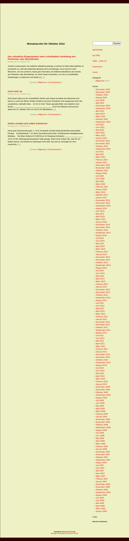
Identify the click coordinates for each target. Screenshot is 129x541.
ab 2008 (96, 55)
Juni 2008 (100, 435)
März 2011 (100, 346)
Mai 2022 (100, 130)
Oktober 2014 (102, 230)
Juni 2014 (100, 241)
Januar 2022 (101, 138)
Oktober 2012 (102, 295)
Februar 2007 (102, 479)
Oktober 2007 (102, 457)
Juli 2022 (100, 124)
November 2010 (103, 357)
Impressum (97, 66)
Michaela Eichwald (68, 532)
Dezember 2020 (103, 165)
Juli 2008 (100, 433)
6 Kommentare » (55, 114)
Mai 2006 (100, 503)
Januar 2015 (101, 222)
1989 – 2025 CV (100, 61)
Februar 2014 (102, 251)
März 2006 (100, 508)
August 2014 (101, 235)
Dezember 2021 (103, 141)
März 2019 (100, 192)
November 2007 (103, 454)
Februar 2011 (102, 349)
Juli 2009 (100, 400)
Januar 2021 (101, 162)
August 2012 (101, 300)
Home (95, 72)
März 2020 (100, 184)
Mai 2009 (100, 406)
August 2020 (101, 173)
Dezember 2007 (103, 452)
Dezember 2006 (103, 484)
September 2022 (103, 122)
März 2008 (100, 443)
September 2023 (103, 108)
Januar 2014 (101, 254)
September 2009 (103, 395)
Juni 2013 (100, 273)
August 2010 (101, 365)
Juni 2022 (100, 127)
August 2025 (101, 97)
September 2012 (103, 297)
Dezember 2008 (103, 419)
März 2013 (100, 281)
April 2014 (100, 246)
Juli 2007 (100, 465)
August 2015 (101, 208)
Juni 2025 (100, 100)
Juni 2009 (100, 403)
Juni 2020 (100, 178)
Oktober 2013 (102, 262)
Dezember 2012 (103, 289)
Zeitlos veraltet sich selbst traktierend (27, 123)
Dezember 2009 (103, 387)
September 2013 (103, 265)
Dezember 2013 (103, 257)
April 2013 (100, 279)
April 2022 (100, 132)
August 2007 (101, 462)
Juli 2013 (100, 270)
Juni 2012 (100, 306)
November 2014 (103, 227)
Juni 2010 (100, 370)
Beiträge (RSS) (56, 533)
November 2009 (103, 389)
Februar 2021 (102, 160)
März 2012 (100, 314)
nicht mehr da (15, 91)
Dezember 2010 (103, 354)
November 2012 (103, 292)
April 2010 (100, 376)
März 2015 (100, 219)
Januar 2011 (101, 352)
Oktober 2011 (102, 327)
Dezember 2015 (103, 200)
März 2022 (100, 135)
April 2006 (100, 506)
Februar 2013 (102, 284)
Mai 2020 (100, 181)
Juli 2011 (100, 335)
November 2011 (103, 324)
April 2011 (100, 343)
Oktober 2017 (102, 195)
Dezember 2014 (103, 224)
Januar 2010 (101, 384)
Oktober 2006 (102, 489)
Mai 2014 (100, 243)
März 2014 (100, 249)
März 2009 (100, 411)
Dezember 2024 (103, 105)
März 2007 (100, 476)
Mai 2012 (100, 308)
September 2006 (103, 492)
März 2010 (100, 379)
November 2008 (103, 422)
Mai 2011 (100, 341)
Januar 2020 (101, 189)
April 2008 (100, 441)
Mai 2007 (100, 471)
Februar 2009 (102, 414)
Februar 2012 (102, 316)
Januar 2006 (101, 511)
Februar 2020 (102, 187)
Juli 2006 (100, 498)
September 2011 (103, 330)
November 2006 (103, 487)
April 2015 (100, 216)
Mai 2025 (100, 103)
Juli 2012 (100, 303)
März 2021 (100, 157)
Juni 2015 (100, 211)
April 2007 (100, 473)
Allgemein (42, 82)
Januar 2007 (101, 481)
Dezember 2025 (103, 89)
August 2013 (101, 268)
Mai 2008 (100, 438)
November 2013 (103, 260)
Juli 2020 (100, 176)
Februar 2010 (102, 381)
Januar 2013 (101, 287)
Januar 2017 (101, 197)
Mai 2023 (100, 111)
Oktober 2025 (102, 95)
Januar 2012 (101, 319)
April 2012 (100, 311)
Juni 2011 (100, 338)
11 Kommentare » (54, 82)
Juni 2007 (100, 468)
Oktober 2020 (102, 170)
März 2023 (100, 116)
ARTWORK (98, 50)
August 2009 (101, 397)
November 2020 (103, 168)
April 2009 (100, 408)
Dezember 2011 (103, 322)
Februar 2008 (102, 446)
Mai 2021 (100, 154)
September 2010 (103, 362)
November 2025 (103, 92)
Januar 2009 (101, 416)
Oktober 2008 (102, 425)
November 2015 (103, 203)
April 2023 (100, 114)
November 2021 (103, 143)
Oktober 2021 (102, 146)
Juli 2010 (100, 368)
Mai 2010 (100, 373)
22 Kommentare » (54, 149)
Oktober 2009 (102, 392)
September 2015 (103, 206)
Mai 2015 (100, 214)
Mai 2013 (100, 276)
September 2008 (103, 427)
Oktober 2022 (102, 119)
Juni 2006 (100, 500)
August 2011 (101, 333)
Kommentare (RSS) (71, 533)
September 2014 (103, 233)
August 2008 (101, 430)
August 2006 (101, 495)
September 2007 (103, 460)
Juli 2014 (100, 238)
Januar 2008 (101, 449)
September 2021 (103, 149)
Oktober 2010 (102, 360)
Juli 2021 (100, 151)
